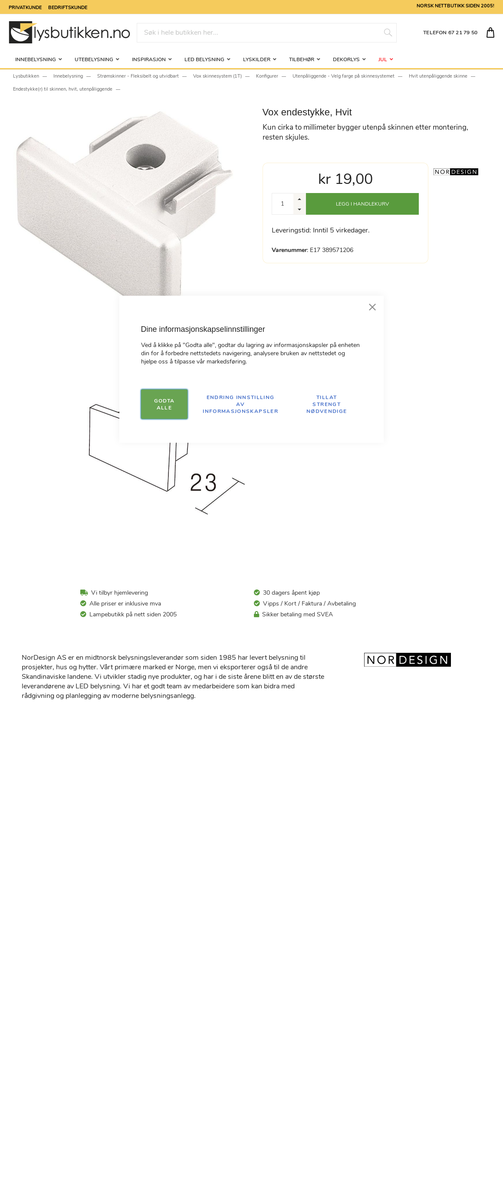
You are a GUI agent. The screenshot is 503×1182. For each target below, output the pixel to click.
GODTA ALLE (164, 404)
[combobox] (267, 33)
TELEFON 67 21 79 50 (450, 32)
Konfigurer (267, 76)
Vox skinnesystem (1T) (217, 76)
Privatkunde (25, 7)
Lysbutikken (26, 76)
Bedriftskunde (67, 7)
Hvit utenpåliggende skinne (438, 76)
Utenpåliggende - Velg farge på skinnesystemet (344, 76)
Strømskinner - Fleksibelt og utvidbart (138, 76)
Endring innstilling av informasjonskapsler (240, 403)
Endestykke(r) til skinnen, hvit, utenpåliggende (62, 89)
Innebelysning (68, 76)
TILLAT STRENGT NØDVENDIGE (326, 403)
